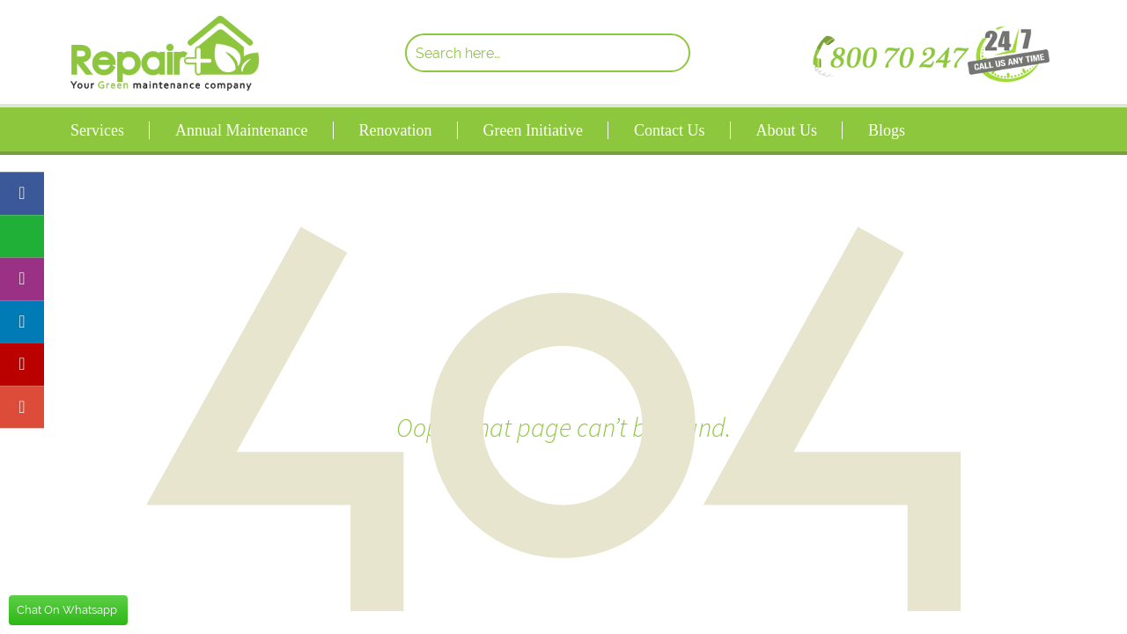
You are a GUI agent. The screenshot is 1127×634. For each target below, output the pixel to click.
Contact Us (669, 130)
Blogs (886, 130)
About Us (786, 130)
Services (97, 130)
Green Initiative (532, 130)
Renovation (394, 130)
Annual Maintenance (241, 130)
